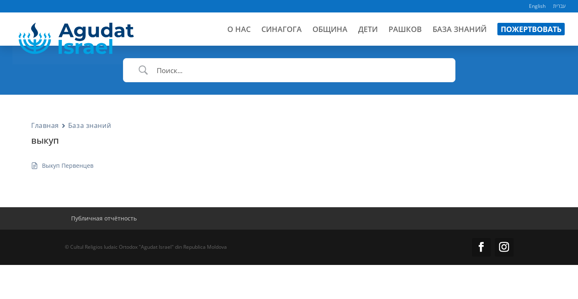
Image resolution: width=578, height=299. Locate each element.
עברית (559, 7)
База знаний (89, 125)
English (537, 7)
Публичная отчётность (104, 218)
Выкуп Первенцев (67, 165)
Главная (45, 125)
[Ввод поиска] (299, 70)
